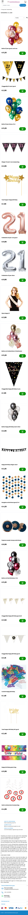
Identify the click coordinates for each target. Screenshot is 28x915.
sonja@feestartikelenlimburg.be (11, 889)
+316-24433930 (7, 892)
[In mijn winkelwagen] (22, 53)
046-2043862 (7, 897)
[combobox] (14, 5)
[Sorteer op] (20, 17)
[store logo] (14, 1)
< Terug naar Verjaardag (6, 9)
